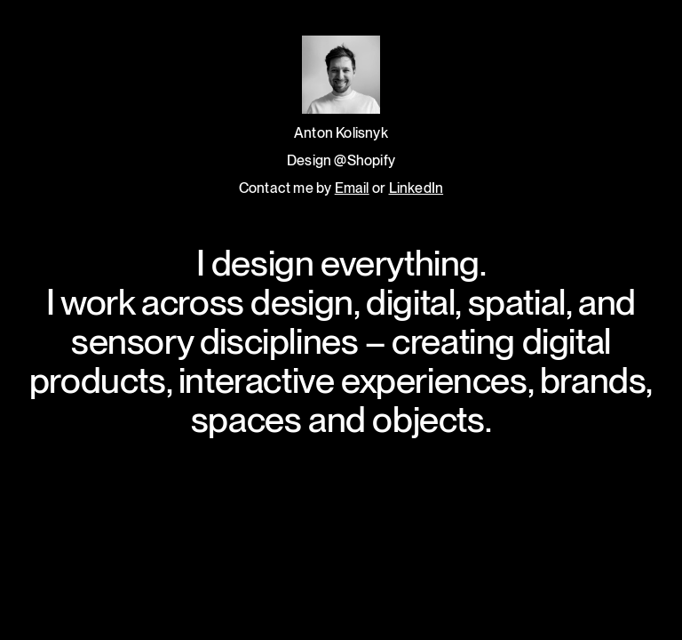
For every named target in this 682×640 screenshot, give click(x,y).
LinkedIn (416, 188)
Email (352, 188)
